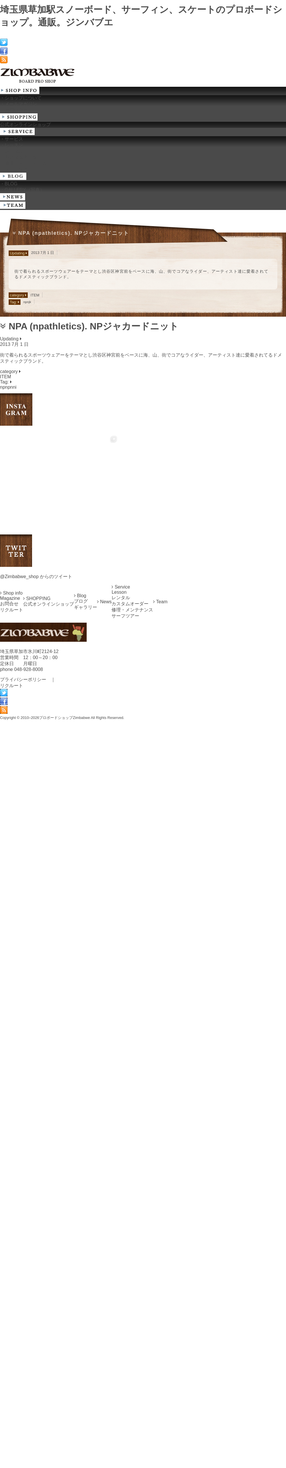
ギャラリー (85, 912)
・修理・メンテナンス (23, 163)
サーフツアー (125, 921)
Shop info (11, 898)
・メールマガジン (18, 104)
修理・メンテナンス (132, 915)
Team (160, 907)
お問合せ (9, 909)
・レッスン (11, 145)
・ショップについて (21, 97)
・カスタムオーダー (21, 157)
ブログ (81, 906)
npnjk (27, 302)
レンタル (121, 903)
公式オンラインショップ (25, 124)
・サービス (11, 139)
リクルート (11, 915)
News (104, 907)
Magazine (10, 903)
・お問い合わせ (16, 110)
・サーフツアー (16, 169)
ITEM (35, 295)
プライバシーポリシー (23, 985)
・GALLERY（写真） (22, 189)
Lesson (119, 897)
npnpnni (8, 387)
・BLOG (8, 183)
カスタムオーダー (130, 909)
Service (121, 892)
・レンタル (11, 151)
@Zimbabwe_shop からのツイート (36, 882)
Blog (80, 901)
